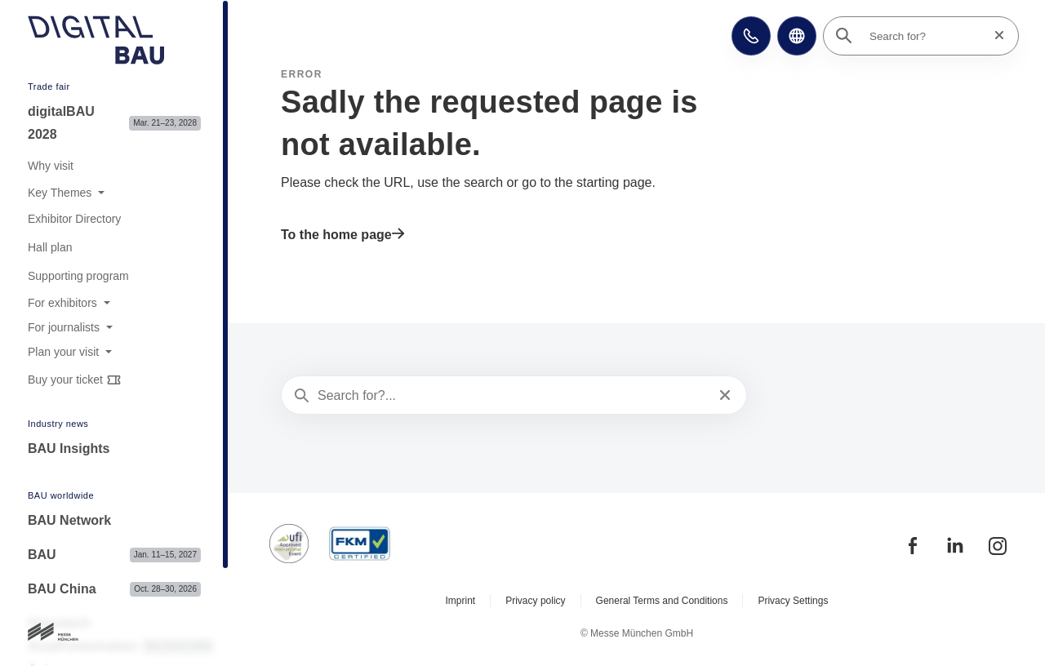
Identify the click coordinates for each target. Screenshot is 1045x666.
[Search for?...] (512, 396)
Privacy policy (535, 600)
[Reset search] (994, 35)
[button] (751, 36)
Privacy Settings (793, 600)
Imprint (461, 600)
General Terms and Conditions (662, 600)
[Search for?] (926, 36)
